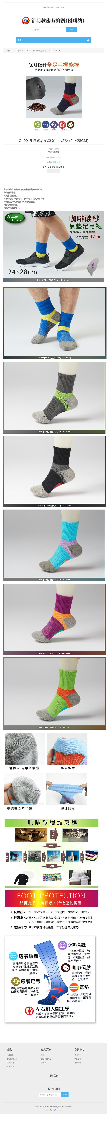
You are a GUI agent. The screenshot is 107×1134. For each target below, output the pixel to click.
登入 (62, 7)
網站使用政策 (12, 1059)
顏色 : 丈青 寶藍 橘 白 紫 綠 (53, 167)
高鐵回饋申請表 (48, 7)
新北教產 (56, 162)
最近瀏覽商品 (46, 1059)
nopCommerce (57, 1110)
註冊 (57, 7)
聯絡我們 (10, 1066)
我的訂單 (78, 1059)
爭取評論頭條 (53, 152)
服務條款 (10, 1055)
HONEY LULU (55, 157)
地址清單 (78, 1063)
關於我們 (10, 1063)
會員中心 (78, 1055)
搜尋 (42, 1055)
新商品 (43, 1063)
